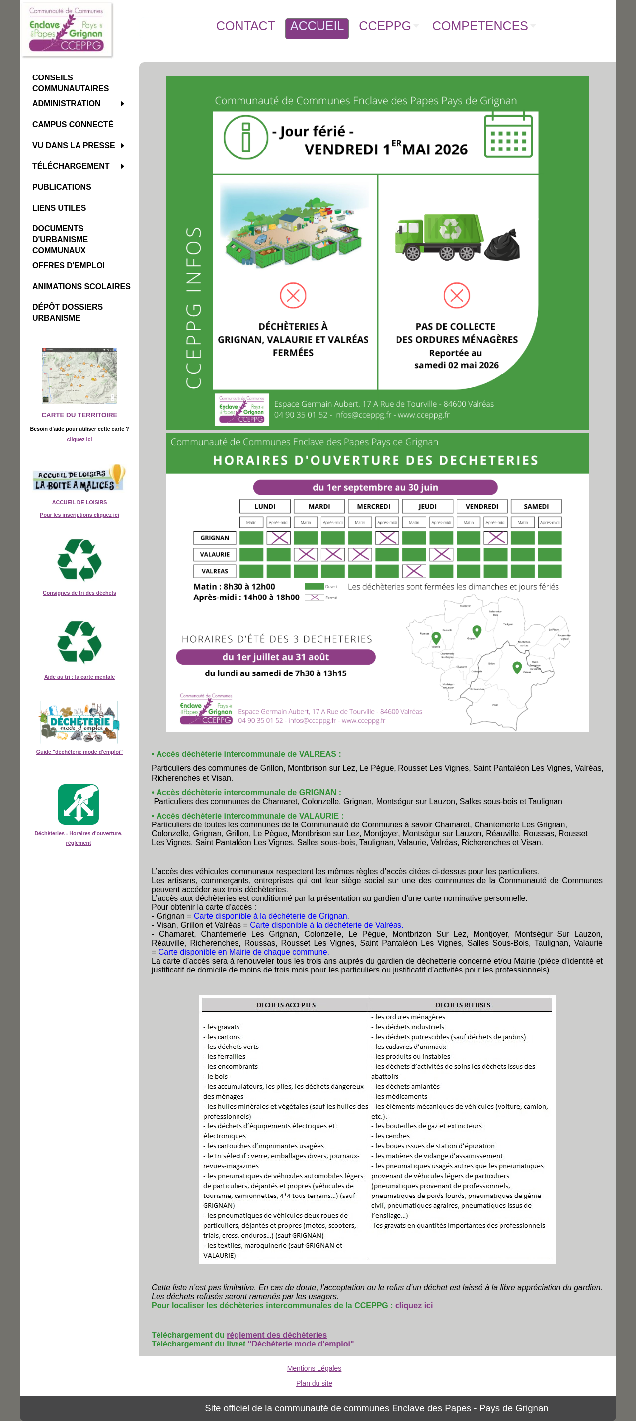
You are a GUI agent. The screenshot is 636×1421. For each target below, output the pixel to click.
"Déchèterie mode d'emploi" (301, 1344)
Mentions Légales (314, 1368)
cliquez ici (79, 439)
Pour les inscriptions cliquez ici (79, 515)
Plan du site (314, 1383)
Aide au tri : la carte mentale (79, 677)
